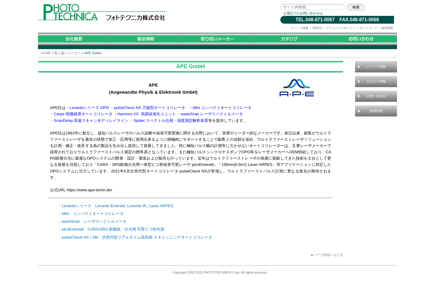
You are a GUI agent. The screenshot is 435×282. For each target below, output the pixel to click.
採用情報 (387, 28)
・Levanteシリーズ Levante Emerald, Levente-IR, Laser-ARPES (115, 206)
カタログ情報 (376, 81)
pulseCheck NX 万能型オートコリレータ (149, 107)
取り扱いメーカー (67, 53)
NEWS (317, 28)
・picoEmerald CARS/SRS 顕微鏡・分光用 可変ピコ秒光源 (111, 229)
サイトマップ (368, 28)
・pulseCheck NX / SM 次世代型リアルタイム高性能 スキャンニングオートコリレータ (135, 237)
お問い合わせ (376, 96)
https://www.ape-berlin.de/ (89, 190)
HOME (46, 53)
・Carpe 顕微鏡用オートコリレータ (81, 114)
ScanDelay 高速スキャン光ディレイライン (91, 120)
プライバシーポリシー (340, 28)
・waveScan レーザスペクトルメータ (210, 114)
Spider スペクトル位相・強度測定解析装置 (170, 120)
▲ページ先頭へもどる (326, 255)
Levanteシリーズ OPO (89, 107)
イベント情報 (299, 28)
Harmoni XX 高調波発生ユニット (146, 114)
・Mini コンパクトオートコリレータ (220, 107)
